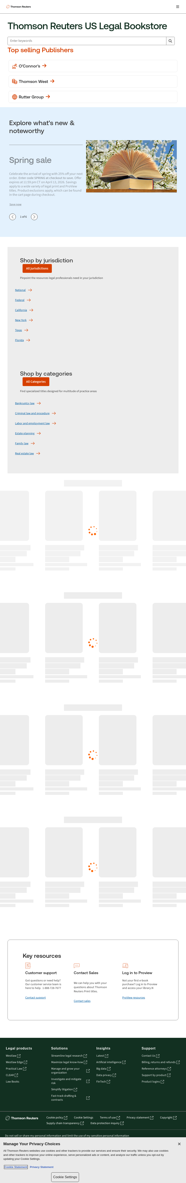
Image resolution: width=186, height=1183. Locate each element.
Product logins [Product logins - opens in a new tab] (153, 1082)
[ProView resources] (134, 997)
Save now (15, 204)
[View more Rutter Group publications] (93, 97)
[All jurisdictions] (37, 268)
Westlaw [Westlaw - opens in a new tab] (13, 1056)
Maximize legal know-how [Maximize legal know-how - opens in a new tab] (69, 1062)
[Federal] (19, 300)
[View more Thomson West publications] (93, 81)
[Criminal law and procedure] (32, 413)
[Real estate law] (24, 453)
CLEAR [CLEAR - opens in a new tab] (12, 1075)
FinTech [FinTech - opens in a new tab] (103, 1082)
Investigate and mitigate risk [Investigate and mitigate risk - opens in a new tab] (70, 1081)
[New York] (20, 320)
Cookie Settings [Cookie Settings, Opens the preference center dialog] (65, 1177)
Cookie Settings (83, 1118)
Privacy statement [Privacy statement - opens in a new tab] (140, 1118)
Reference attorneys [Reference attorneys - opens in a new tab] (156, 1069)
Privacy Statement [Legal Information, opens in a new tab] (41, 1167)
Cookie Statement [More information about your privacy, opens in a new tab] (15, 1167)
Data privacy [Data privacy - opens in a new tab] (106, 1075)
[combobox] (91, 41)
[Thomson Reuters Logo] (19, 6)
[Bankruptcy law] (24, 403)
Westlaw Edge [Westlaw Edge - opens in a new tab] (16, 1062)
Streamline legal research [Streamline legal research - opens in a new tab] (69, 1056)
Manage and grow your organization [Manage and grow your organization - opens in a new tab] (70, 1071)
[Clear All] (162, 41)
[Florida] (19, 340)
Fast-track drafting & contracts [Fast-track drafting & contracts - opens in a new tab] (70, 1098)
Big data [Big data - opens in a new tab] (103, 1069)
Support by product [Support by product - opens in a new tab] (156, 1075)
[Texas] (18, 330)
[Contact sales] (82, 1001)
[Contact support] (35, 997)
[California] (21, 310)
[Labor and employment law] (32, 423)
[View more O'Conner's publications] (93, 66)
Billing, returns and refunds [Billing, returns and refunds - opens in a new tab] (161, 1062)
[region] (93, 1160)
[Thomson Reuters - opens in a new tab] (22, 1118)
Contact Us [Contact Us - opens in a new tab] (150, 1056)
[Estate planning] (24, 433)
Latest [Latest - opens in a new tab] (102, 1056)
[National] (20, 290)
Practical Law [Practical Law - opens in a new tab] (16, 1069)
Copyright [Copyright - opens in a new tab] (168, 1118)
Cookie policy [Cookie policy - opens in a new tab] (56, 1118)
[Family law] (21, 443)
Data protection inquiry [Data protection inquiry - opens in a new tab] (107, 1123)
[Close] (179, 1144)
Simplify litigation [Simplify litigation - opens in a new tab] (64, 1090)
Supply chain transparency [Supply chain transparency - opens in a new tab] (65, 1123)
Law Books (12, 1082)
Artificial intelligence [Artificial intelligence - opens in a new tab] (111, 1062)
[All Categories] (36, 381)
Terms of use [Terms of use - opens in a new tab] (110, 1118)
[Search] (170, 41)
